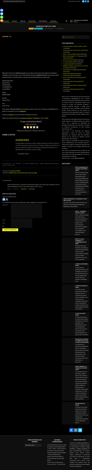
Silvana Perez (22, 140)
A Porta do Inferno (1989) (70, 60)
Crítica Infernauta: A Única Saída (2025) (73, 81)
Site (3, 226)
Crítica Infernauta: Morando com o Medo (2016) (75, 50)
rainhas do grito (11, 165)
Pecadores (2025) (15, 171)
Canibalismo (47, 163)
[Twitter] (1, 13)
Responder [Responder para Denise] (32, 189)
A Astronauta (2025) (68, 75)
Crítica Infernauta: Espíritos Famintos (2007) (75, 85)
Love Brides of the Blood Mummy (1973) (73, 89)
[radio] (24, 127)
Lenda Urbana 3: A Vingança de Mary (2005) (74, 69)
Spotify (11, 114)
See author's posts (23, 153)
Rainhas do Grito (38, 28)
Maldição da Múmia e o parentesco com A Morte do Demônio (82, 340)
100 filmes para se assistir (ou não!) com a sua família (23, 173)
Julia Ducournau (55, 163)
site (47, 118)
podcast (4, 165)
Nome (3, 220)
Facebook (36, 118)
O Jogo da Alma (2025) (69, 64)
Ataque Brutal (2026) (68, 73)
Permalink (23, 189)
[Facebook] (1, 10)
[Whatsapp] (1, 17)
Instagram (24, 118)
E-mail (3, 223)
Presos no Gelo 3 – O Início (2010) (56, 464)
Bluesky (30, 118)
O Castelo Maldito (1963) (69, 62)
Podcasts (31, 28)
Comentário (5, 204)
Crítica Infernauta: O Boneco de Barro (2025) (75, 46)
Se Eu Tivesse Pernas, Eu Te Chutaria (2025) (74, 77)
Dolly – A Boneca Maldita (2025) (71, 54)
